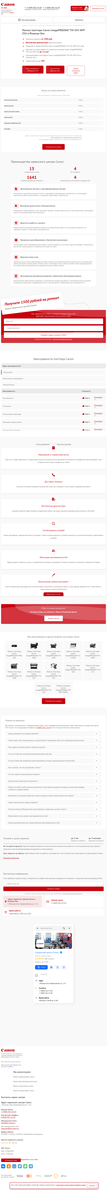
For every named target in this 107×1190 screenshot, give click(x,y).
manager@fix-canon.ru (10, 1128)
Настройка (7, 129)
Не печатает (7, 406)
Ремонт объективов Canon (23, 1090)
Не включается (8, 398)
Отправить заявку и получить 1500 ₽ (53, 335)
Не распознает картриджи (12, 414)
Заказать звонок (53, 618)
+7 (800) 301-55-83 (34, 8)
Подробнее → (98, 398)
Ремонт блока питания (11, 100)
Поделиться (3, 1166)
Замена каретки (9, 105)
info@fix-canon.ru (8, 1123)
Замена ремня (8, 117)
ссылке (10, 1066)
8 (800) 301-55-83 (8, 1117)
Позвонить (79, 20)
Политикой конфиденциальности (72, 894)
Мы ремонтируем (27, 20)
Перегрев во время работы (12, 422)
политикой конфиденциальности (62, 339)
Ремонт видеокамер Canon (23, 1077)
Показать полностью (11, 858)
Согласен (92, 1186)
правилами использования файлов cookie (71, 1185)
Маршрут (41, 967)
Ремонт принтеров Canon (23, 1086)
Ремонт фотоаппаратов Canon (25, 1081)
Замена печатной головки (11, 111)
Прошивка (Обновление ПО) (12, 123)
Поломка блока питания (11, 430)
